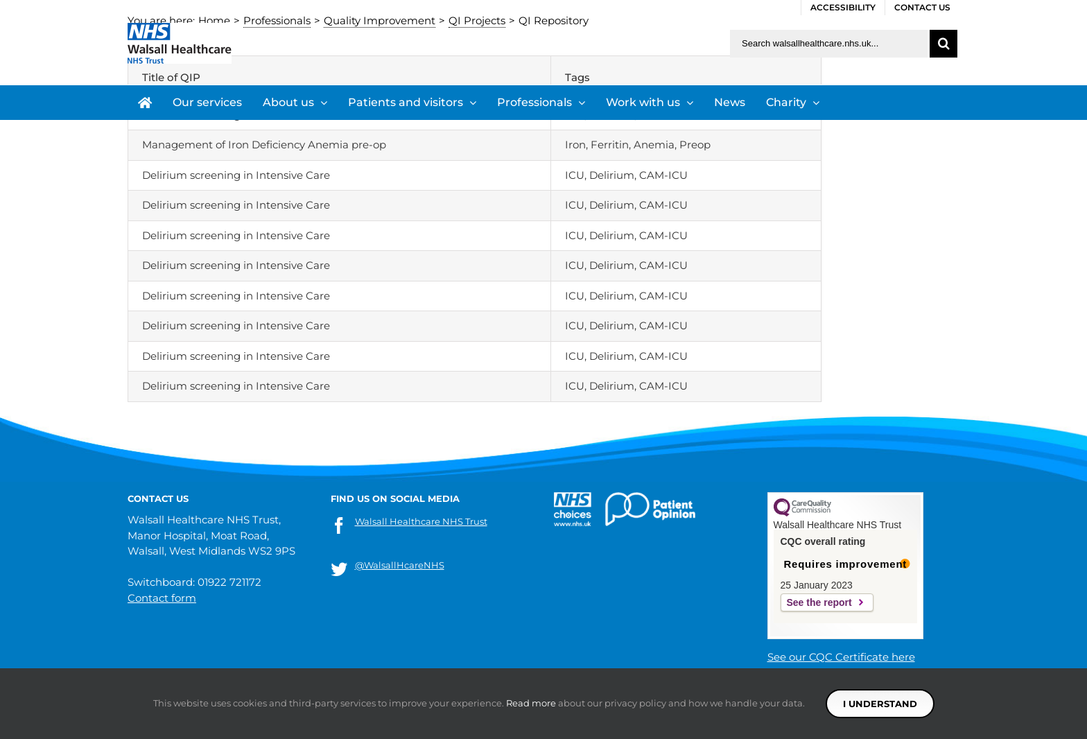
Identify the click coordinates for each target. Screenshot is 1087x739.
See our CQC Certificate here (841, 656)
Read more (531, 702)
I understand (880, 703)
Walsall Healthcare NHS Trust (421, 521)
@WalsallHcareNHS (399, 565)
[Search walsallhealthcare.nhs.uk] (829, 44)
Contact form (162, 598)
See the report (819, 602)
